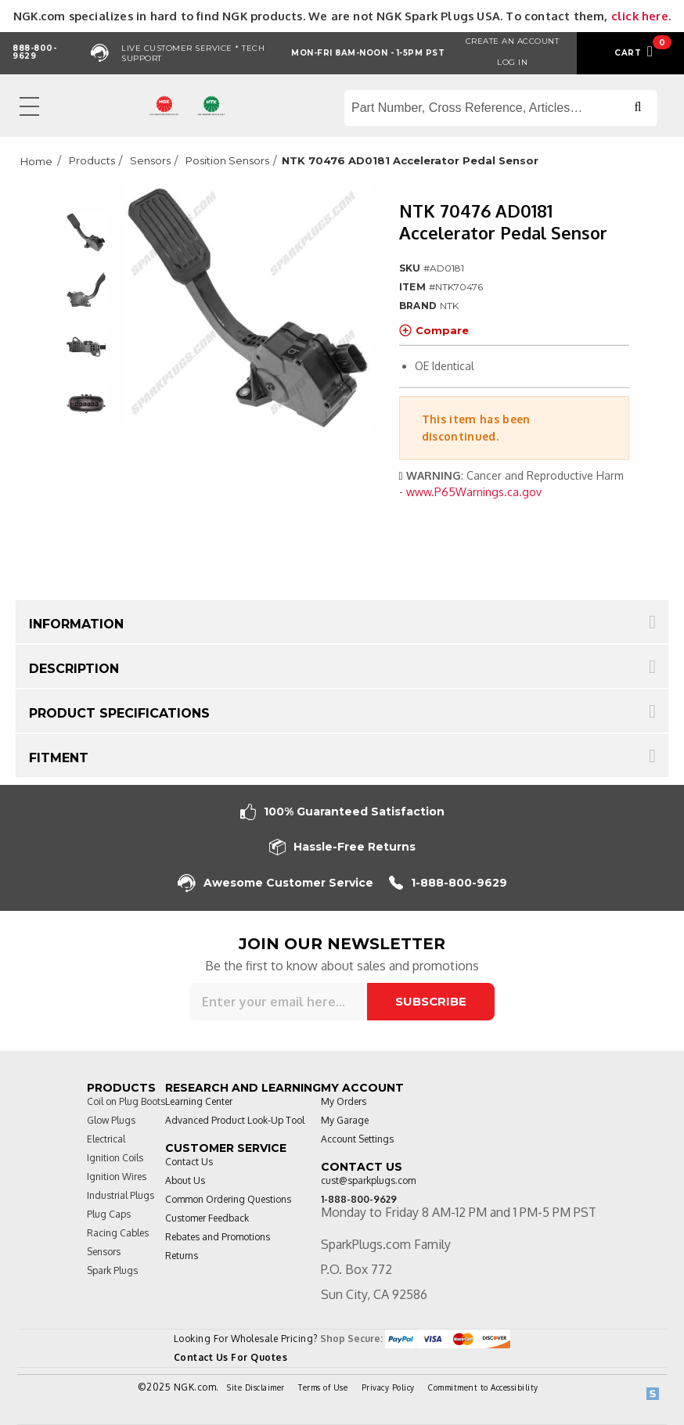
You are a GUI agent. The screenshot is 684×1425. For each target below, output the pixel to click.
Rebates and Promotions (217, 1237)
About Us (185, 1180)
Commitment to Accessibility (483, 1387)
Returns (181, 1255)
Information (76, 624)
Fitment (58, 757)
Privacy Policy (388, 1387)
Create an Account (513, 41)
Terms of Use (322, 1387)
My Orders (343, 1101)
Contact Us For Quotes (231, 1357)
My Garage (345, 1120)
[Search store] (500, 108)
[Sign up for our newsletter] (278, 1001)
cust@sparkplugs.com (368, 1180)
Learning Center (198, 1101)
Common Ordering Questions (228, 1199)
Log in (512, 62)
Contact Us (189, 1162)
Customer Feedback (207, 1218)
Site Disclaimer (256, 1387)
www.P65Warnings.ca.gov (474, 491)
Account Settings (357, 1139)
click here (639, 16)
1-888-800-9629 (448, 883)
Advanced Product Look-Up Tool (234, 1120)
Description (74, 668)
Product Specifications (119, 713)
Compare (434, 330)
